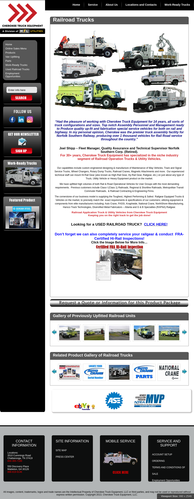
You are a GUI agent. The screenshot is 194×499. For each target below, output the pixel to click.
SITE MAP (61, 450)
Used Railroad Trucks (17, 69)
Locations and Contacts (141, 4)
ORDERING (158, 461)
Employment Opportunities (12, 75)
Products (10, 52)
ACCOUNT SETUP (162, 454)
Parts (8, 60)
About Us (112, 4)
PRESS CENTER (65, 456)
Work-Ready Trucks (177, 4)
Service (93, 4)
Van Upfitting (12, 56)
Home (76, 4)
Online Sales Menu (16, 48)
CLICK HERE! (156, 224)
